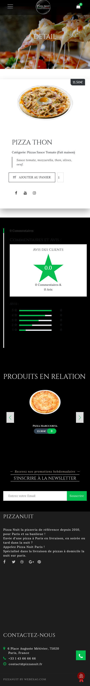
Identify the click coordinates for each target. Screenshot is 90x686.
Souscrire (77, 496)
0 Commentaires (21, 231)
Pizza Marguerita (45, 426)
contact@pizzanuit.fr (25, 664)
